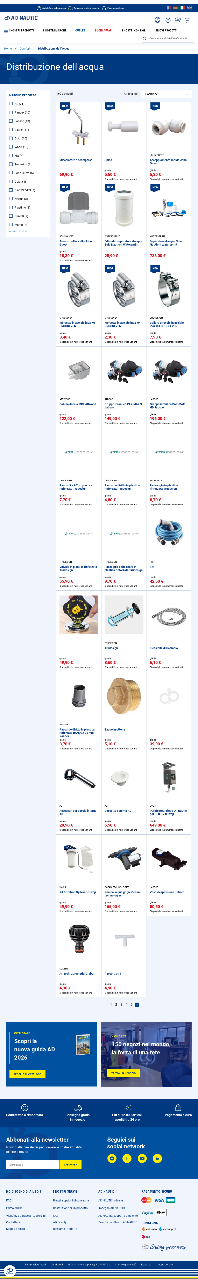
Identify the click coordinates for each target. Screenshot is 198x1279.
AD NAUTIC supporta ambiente (118, 1213)
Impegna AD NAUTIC (111, 1205)
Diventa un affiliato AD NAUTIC (117, 1219)
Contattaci (13, 1219)
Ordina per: (131, 87)
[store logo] (20, 17)
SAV (55, 1213)
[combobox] (168, 30)
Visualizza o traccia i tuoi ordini (25, 1213)
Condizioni (57, 1262)
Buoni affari (79, 31)
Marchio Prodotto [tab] (22, 88)
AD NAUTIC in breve (110, 1198)
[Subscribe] (70, 1162)
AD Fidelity (59, 1219)
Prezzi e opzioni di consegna (71, 1198)
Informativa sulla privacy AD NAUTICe (89, 1262)
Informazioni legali (35, 1262)
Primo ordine (14, 1205)
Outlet (63, 31)
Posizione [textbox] (151, 87)
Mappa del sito (15, 1226)
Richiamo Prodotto (65, 1226)
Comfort (25, 42)
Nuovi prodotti (125, 31)
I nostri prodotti (18, 31)
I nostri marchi (46, 31)
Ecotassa (146, 1262)
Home (8, 42)
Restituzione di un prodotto (70, 1205)
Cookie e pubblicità (125, 1262)
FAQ (9, 1198)
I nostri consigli (101, 31)
